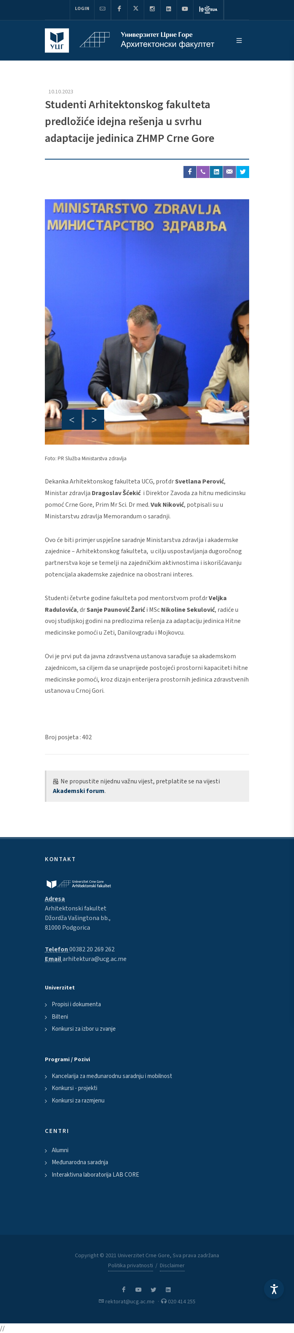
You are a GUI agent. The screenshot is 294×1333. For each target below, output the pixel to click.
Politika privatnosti (130, 1266)
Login (82, 8)
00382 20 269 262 (92, 949)
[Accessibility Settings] (274, 1289)
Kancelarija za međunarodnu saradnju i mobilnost (112, 1076)
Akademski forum (79, 791)
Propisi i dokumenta (76, 1004)
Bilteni (60, 1017)
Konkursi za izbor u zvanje (84, 1029)
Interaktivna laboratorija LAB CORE (95, 1175)
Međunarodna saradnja (80, 1162)
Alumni (60, 1150)
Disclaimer (172, 1266)
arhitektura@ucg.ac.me (94, 959)
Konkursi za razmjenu (78, 1100)
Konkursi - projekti (74, 1088)
